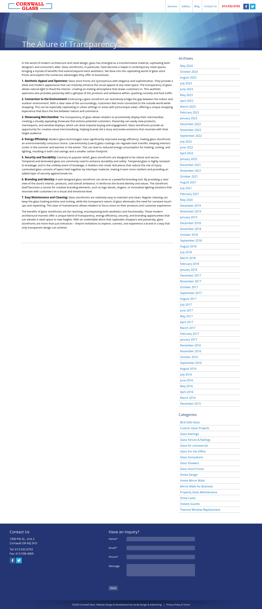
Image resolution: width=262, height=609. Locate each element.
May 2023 (186, 95)
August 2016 (188, 369)
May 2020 (186, 200)
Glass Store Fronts (192, 469)
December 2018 (190, 223)
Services (172, 6)
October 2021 (189, 176)
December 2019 (190, 206)
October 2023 (189, 72)
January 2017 (188, 339)
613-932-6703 (231, 6)
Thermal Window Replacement (200, 510)
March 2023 (188, 107)
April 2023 (186, 101)
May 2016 (186, 386)
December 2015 (190, 404)
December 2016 (190, 345)
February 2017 (189, 334)
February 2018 (189, 264)
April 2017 (186, 322)
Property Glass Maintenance (198, 492)
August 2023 (188, 77)
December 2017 (190, 275)
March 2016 (188, 398)
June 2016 (186, 380)
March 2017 (188, 328)
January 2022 (188, 159)
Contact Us (210, 6)
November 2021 (190, 171)
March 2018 (188, 258)
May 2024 (186, 66)
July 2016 (186, 374)
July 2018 (186, 252)
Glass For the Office (193, 451)
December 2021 (190, 165)
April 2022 (186, 153)
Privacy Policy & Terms (178, 604)
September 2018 (191, 240)
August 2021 (188, 182)
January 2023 (188, 118)
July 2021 (186, 188)
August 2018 (188, 246)
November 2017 (190, 281)
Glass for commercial (194, 446)
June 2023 (186, 89)
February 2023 (189, 112)
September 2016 (191, 363)
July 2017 (186, 305)
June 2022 (186, 147)
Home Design (189, 475)
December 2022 (190, 124)
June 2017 (186, 310)
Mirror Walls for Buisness (196, 486)
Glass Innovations (191, 457)
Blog (196, 6)
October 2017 (189, 287)
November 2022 (190, 130)
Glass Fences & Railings (195, 440)
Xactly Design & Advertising (147, 604)
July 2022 (186, 141)
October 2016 (189, 357)
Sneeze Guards (190, 504)
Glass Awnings (189, 434)
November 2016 (190, 351)
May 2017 (186, 316)
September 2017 (191, 293)
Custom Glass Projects (194, 428)
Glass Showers (189, 463)
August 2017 (188, 299)
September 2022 (191, 136)
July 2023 (186, 83)
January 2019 (188, 217)
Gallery (186, 6)
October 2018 (189, 235)
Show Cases (188, 498)
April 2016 (186, 392)
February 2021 (189, 194)
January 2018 (188, 270)
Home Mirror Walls (192, 480)
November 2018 (190, 229)
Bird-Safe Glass (190, 422)
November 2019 (190, 211)
